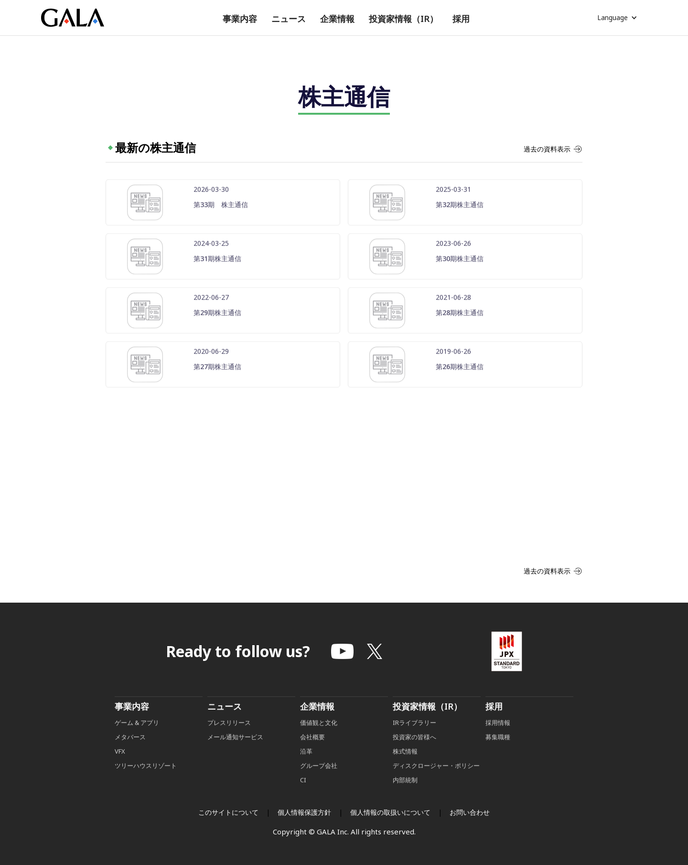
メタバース (130, 752)
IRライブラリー (414, 738)
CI (303, 795)
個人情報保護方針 (304, 812)
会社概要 (312, 752)
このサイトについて (228, 812)
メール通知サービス (235, 752)
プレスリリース (229, 738)
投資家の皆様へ (414, 752)
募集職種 (497, 752)
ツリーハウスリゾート (146, 781)
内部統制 (405, 795)
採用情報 (498, 738)
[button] (239, 19)
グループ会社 (318, 781)
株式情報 (405, 767)
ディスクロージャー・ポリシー (436, 781)
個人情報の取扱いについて (390, 812)
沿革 (306, 767)
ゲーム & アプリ (137, 738)
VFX (120, 767)
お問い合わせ (470, 812)
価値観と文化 (318, 738)
